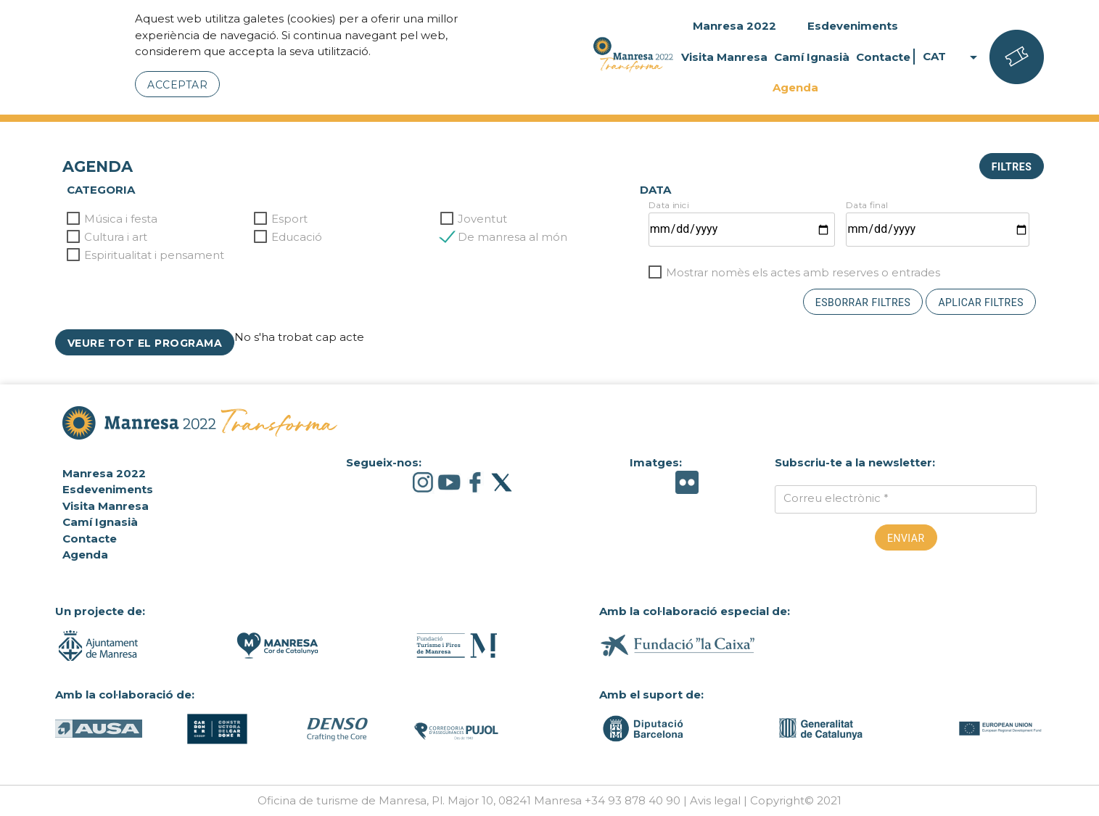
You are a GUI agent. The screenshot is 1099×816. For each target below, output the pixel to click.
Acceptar (177, 84)
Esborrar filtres (863, 302)
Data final (867, 204)
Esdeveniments (852, 26)
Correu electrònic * (836, 498)
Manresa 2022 (734, 26)
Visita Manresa (724, 57)
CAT (952, 57)
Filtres (1012, 167)
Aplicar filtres (981, 302)
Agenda (795, 87)
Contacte (883, 57)
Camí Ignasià (811, 57)
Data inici (668, 204)
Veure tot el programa (145, 343)
